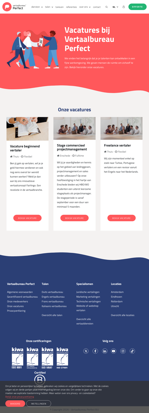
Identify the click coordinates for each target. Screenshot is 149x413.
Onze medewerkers (17, 301)
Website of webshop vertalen (87, 308)
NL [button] (114, 7)
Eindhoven (116, 297)
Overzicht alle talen (52, 315)
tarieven (59, 7)
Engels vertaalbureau (53, 297)
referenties (71, 7)
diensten (35, 7)
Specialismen (84, 284)
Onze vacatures (15, 306)
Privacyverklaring (16, 311)
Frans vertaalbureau (52, 301)
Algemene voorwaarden (20, 292)
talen (47, 7)
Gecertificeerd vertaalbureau (22, 297)
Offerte (137, 6)
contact (97, 7)
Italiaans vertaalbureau (54, 306)
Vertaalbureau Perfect (21, 284)
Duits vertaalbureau (52, 292)
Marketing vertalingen (88, 297)
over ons (83, 7)
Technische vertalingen (88, 301)
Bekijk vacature (27, 218)
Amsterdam (117, 292)
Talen (45, 284)
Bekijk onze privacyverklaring (19, 396)
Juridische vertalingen (87, 292)
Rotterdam (117, 301)
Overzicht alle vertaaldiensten (84, 321)
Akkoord (15, 403)
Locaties (116, 284)
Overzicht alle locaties (122, 315)
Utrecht (115, 306)
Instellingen (38, 403)
